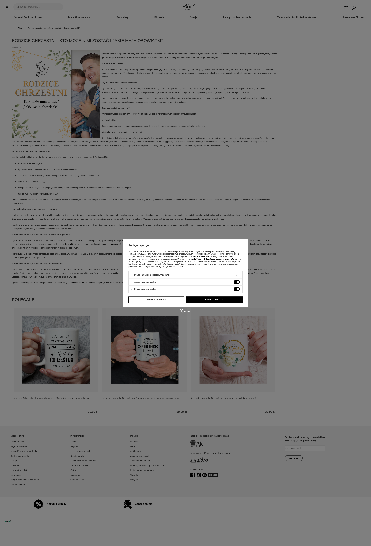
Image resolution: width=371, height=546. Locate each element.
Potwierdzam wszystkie (214, 300)
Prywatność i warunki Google (190, 259)
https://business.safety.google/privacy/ (222, 259)
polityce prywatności (200, 256)
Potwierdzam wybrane (156, 300)
